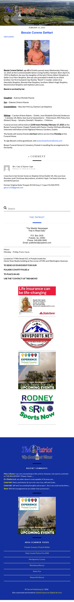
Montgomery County (37, 559)
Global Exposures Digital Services (49, 593)
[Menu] (67, 3)
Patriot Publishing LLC (35, 589)
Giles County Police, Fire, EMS (37, 553)
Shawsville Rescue (37, 577)
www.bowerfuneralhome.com (49, 140)
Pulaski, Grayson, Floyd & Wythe (37, 547)
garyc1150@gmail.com (13, 187)
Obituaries (9, 37)
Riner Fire (37, 571)
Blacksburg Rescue (37, 565)
